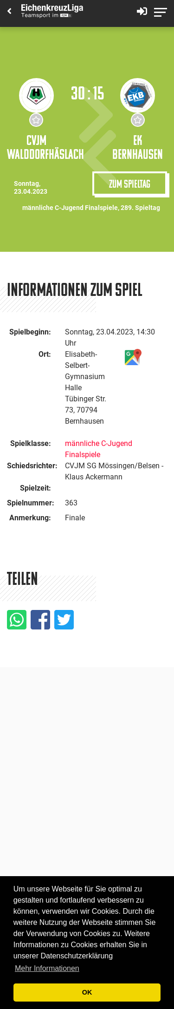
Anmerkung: (30, 517)
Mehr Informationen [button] (47, 968)
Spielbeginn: (30, 332)
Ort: (45, 354)
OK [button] (87, 992)
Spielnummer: (30, 502)
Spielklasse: (30, 443)
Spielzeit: (35, 488)
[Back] (9, 11)
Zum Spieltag (129, 183)
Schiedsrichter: (32, 465)
